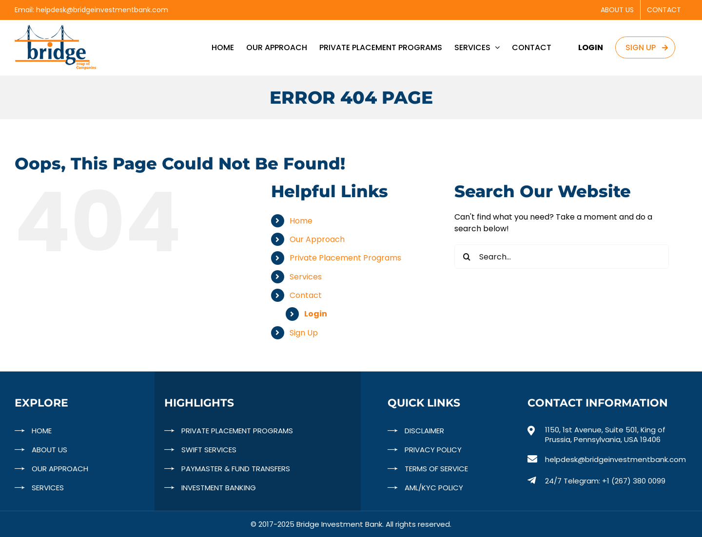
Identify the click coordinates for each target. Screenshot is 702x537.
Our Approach (317, 239)
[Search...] (561, 256)
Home (301, 220)
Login (315, 313)
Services (306, 276)
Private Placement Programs (345, 257)
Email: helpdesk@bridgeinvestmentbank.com (91, 10)
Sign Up (304, 332)
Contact (306, 295)
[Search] (466, 256)
